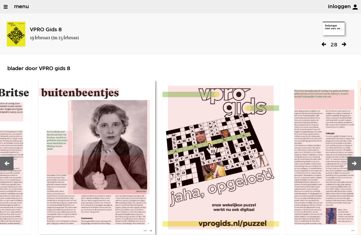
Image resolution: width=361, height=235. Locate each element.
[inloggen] (355, 7)
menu (21, 7)
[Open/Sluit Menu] (5, 7)
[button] (7, 163)
